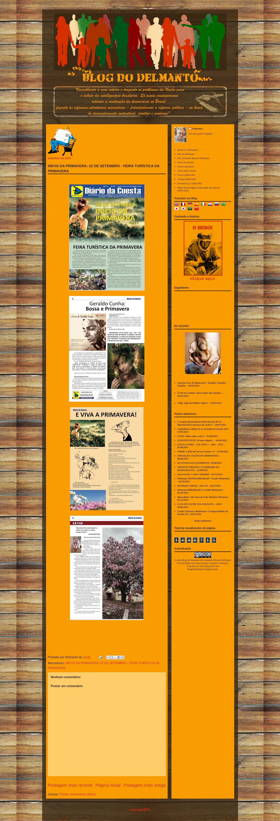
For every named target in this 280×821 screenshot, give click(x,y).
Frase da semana (185, 162)
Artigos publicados (186, 179)
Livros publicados (186, 174)
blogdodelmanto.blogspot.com (202, 569)
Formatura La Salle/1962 (189, 183)
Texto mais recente (186, 170)
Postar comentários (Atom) (78, 794)
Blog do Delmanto (191, 560)
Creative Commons (218, 563)
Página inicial (108, 785)
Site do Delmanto (186, 154)
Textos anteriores (185, 166)
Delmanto (197, 128)
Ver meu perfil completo (200, 133)
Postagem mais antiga (145, 785)
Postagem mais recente (70, 785)
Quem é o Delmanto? (187, 149)
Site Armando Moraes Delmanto (193, 158)
